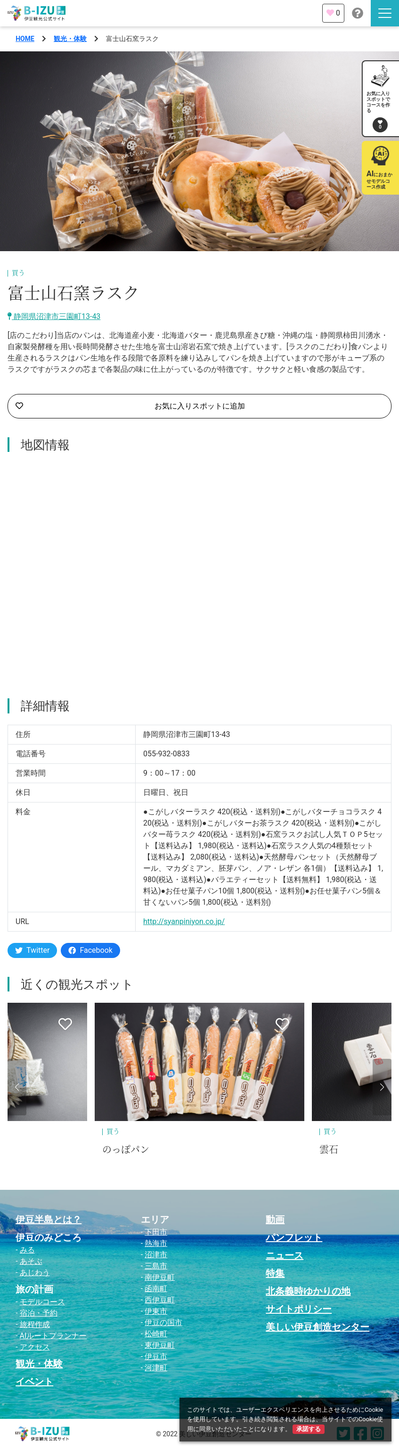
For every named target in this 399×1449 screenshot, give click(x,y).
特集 (275, 1273)
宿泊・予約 (38, 1313)
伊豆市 (156, 1356)
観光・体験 (70, 38)
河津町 (156, 1367)
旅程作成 (35, 1324)
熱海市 (156, 1243)
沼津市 (156, 1254)
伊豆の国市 (163, 1322)
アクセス (35, 1347)
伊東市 (156, 1311)
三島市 (156, 1265)
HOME (25, 38)
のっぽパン (125, 1150)
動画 (275, 1219)
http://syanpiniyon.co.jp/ (184, 921)
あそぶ (31, 1261)
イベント (34, 1381)
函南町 (156, 1288)
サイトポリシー (299, 1309)
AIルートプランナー (53, 1335)
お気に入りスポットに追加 (130, 406)
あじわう (35, 1272)
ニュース (284, 1255)
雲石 (328, 1150)
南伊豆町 (160, 1277)
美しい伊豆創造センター (317, 1327)
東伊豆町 (160, 1345)
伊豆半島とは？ (48, 1219)
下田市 (156, 1232)
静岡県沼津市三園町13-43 (54, 316)
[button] (17, 1087)
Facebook (90, 950)
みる (27, 1249)
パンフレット (294, 1237)
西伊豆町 (160, 1299)
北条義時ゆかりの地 (308, 1291)
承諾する (308, 1429)
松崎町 (156, 1333)
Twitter (32, 950)
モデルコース (42, 1301)
